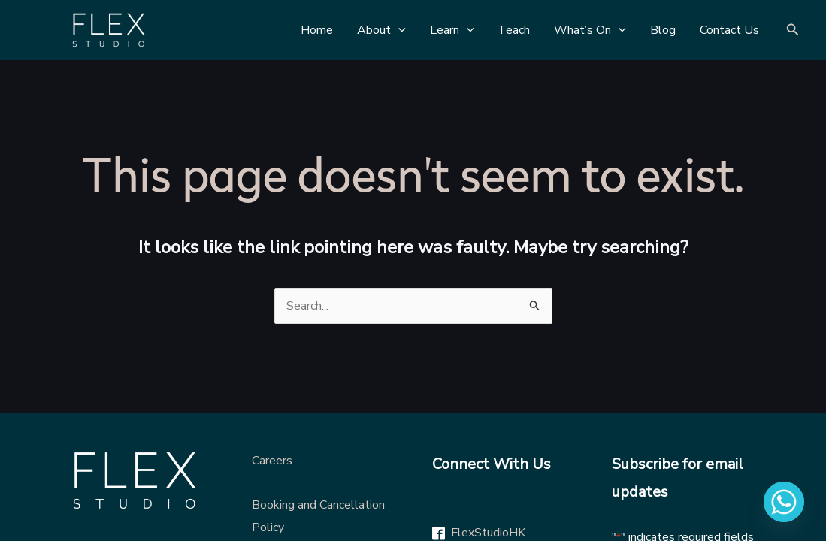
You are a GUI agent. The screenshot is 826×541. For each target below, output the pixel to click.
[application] (398, 30)
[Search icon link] (793, 30)
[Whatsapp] (784, 502)
